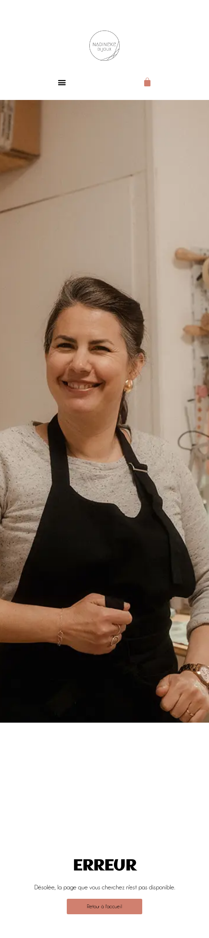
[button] (61, 82)
